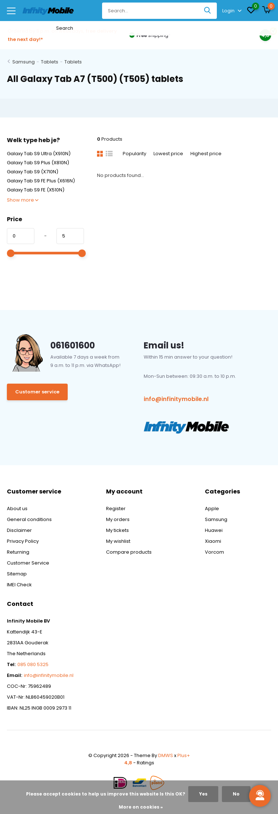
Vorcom (214, 552)
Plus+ (183, 755)
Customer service (37, 391)
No (236, 794)
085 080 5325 (33, 664)
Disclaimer (19, 530)
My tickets (117, 530)
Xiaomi (213, 541)
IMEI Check (19, 584)
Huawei (214, 530)
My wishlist (118, 541)
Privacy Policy (23, 541)
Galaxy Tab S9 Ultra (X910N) (39, 153)
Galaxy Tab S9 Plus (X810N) (38, 162)
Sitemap (17, 573)
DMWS (165, 755)
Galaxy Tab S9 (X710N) (32, 171)
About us (17, 508)
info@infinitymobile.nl (176, 399)
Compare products (129, 552)
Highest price (206, 153)
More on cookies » (141, 807)
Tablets (49, 61)
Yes (203, 794)
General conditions (29, 519)
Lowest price (168, 153)
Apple (212, 508)
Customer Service (28, 562)
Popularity (134, 153)
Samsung (23, 61)
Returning (18, 552)
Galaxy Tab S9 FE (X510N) (35, 189)
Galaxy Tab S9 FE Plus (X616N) (41, 180)
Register (116, 508)
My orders (118, 519)
